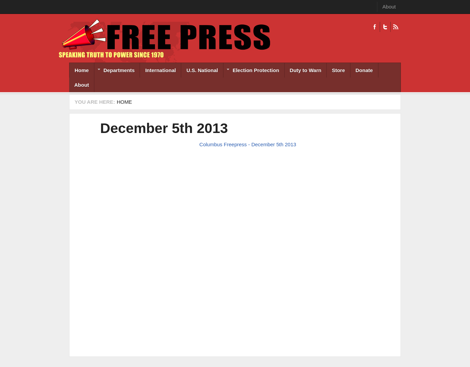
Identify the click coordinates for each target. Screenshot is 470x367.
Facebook (375, 27)
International (160, 70)
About (389, 7)
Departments (114, 70)
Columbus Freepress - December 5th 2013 (247, 144)
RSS (395, 27)
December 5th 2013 (164, 128)
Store (338, 70)
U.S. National (202, 70)
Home (82, 70)
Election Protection (251, 70)
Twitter (385, 27)
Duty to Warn (306, 70)
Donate (364, 70)
